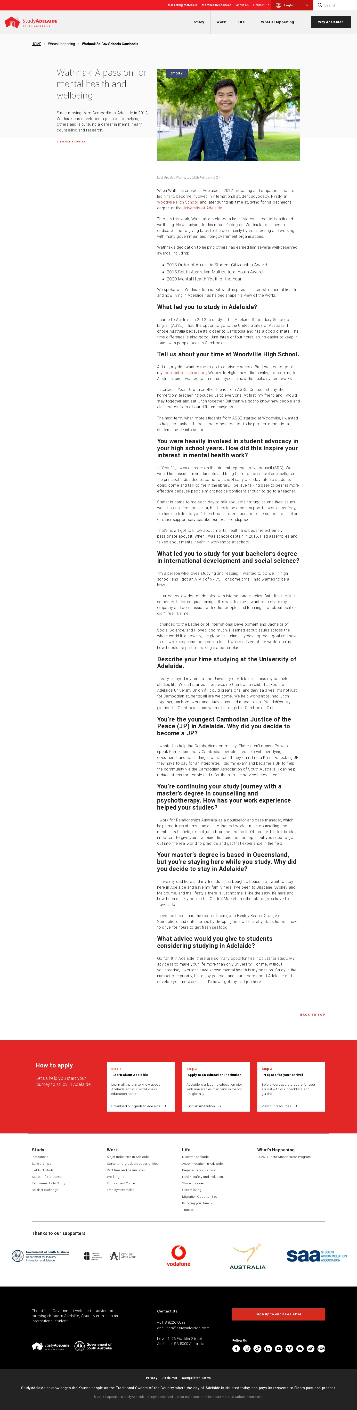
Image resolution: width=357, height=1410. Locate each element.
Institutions (40, 1157)
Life (241, 22)
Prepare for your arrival (283, 1075)
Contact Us (261, 5)
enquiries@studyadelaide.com (183, 1328)
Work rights (115, 1177)
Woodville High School (177, 202)
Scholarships (41, 1163)
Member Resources (217, 5)
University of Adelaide (202, 208)
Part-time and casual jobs (126, 1170)
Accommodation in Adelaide (202, 1163)
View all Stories (71, 141)
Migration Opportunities (200, 1196)
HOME (36, 44)
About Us (242, 5)
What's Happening (277, 22)
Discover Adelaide (195, 1157)
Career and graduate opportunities (133, 1163)
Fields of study (43, 1170)
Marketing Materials (182, 5)
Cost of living (192, 1190)
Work (221, 22)
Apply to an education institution (214, 1075)
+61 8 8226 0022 (171, 1322)
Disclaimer (169, 1378)
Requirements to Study (48, 1183)
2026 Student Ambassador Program (284, 1157)
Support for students (47, 1177)
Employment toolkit (121, 1190)
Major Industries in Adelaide (128, 1157)
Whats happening (61, 44)
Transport (189, 1210)
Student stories (193, 1183)
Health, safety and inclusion (202, 1177)
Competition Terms (196, 1378)
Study (199, 22)
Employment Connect (122, 1183)
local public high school (185, 372)
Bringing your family (197, 1203)
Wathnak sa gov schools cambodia (110, 44)
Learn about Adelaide (130, 1075)
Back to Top (312, 1015)
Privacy (151, 1378)
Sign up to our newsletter (279, 1314)
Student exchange (45, 1190)
